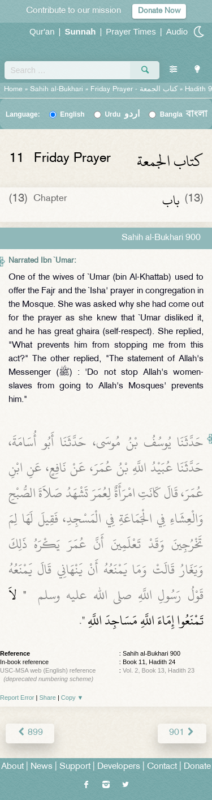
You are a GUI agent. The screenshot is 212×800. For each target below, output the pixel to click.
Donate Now (159, 11)
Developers (118, 767)
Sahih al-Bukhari (56, 89)
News (42, 767)
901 (182, 733)
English (72, 114)
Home (13, 89)
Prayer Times (130, 31)
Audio (177, 31)
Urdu (122, 114)
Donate (197, 767)
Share (48, 697)
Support (74, 767)
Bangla (184, 114)
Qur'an (42, 31)
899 (30, 733)
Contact (162, 767)
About (12, 767)
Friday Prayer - (135, 89)
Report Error (17, 697)
